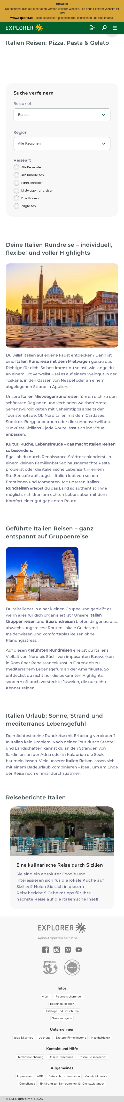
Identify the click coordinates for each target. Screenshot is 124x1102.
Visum (46, 996)
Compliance (27, 1084)
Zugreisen (28, 206)
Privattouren (30, 198)
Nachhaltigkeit (100, 1038)
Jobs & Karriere (23, 1038)
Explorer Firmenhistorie (71, 1038)
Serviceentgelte (62, 1018)
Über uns (44, 1038)
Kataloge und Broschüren (62, 1011)
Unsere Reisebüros (61, 1057)
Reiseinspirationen (62, 1004)
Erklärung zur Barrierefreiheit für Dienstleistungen (72, 1084)
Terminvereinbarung (30, 1057)
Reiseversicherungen (68, 996)
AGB (40, 1076)
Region (21, 132)
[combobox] (62, 114)
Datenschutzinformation (64, 1076)
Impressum (24, 1076)
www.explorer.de (21, 18)
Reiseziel (22, 103)
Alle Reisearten (32, 167)
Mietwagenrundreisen (37, 190)
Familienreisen (32, 183)
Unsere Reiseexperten (92, 1057)
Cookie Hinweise (96, 1076)
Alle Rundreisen (32, 175)
